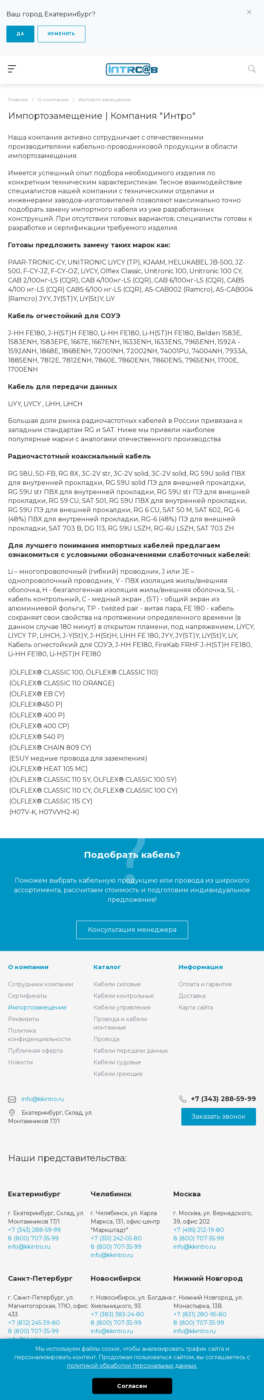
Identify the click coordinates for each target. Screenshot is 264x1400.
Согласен (132, 1386)
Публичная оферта (35, 1050)
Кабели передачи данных (130, 1050)
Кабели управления (122, 1007)
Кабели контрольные (123, 995)
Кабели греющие (118, 1074)
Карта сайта (196, 1007)
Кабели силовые (117, 984)
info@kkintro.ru (43, 1099)
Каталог (107, 967)
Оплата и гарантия (205, 984)
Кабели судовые (117, 1062)
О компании (28, 967)
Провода (106, 1039)
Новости (20, 1062)
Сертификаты (27, 995)
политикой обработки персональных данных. (132, 1365)
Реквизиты (23, 1019)
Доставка (192, 995)
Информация (201, 967)
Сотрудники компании (40, 984)
